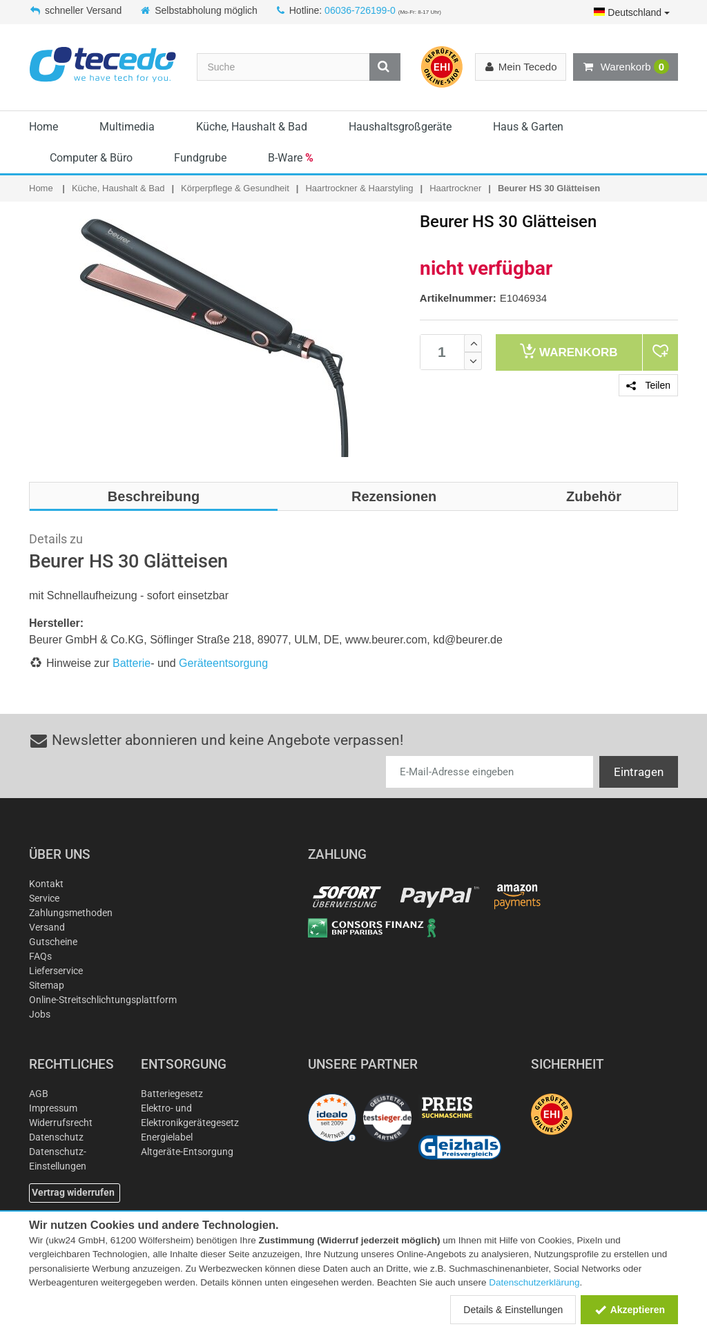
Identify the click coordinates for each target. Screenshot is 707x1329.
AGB (38, 1093)
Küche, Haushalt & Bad (251, 126)
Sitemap (46, 985)
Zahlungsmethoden (71, 912)
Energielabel (167, 1137)
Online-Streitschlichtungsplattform (103, 999)
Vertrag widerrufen (73, 1192)
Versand (47, 927)
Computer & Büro (91, 157)
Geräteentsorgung (223, 663)
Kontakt (46, 883)
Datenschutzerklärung (534, 1282)
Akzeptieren (629, 1310)
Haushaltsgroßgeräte (400, 126)
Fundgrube (200, 157)
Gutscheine (53, 941)
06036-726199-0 (360, 10)
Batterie (132, 663)
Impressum (53, 1108)
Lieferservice (56, 970)
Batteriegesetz (172, 1093)
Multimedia (127, 126)
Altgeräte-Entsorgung (187, 1151)
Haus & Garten (528, 126)
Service (44, 898)
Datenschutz (56, 1137)
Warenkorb (625, 67)
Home (43, 126)
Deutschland (632, 12)
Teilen (648, 385)
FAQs (40, 956)
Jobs (39, 1014)
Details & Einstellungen (513, 1309)
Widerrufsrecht (61, 1122)
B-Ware (290, 157)
